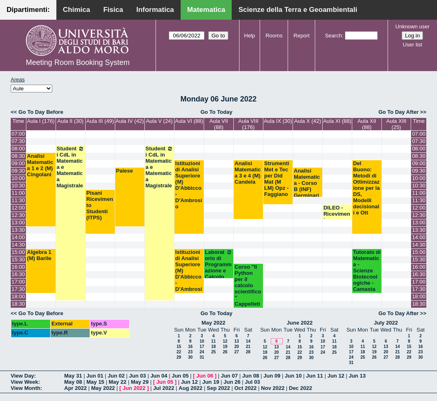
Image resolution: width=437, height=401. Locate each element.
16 (190, 346)
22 (179, 352)
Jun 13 (357, 376)
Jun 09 (271, 376)
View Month (25, 388)
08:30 (18, 156)
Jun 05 (180, 376)
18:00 (18, 296)
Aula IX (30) (278, 121)
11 (213, 341)
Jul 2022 (163, 388)
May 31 (73, 376)
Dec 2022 (300, 388)
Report (301, 35)
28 (248, 352)
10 (202, 341)
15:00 (18, 252)
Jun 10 (293, 376)
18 (213, 346)
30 (190, 357)
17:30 (18, 289)
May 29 (140, 382)
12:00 (18, 208)
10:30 (18, 185)
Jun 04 (158, 376)
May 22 (117, 382)
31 (202, 357)
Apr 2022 (75, 388)
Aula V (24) (159, 121)
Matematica (206, 10)
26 (225, 352)
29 (179, 357)
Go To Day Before (41, 112)
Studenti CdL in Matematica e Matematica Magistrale (70, 167)
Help (249, 35)
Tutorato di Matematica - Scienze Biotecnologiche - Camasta (367, 270)
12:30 (18, 215)
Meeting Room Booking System (78, 62)
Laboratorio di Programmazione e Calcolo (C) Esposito (218, 270)
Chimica (76, 10)
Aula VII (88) (218, 124)
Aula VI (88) (189, 121)
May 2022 (213, 323)
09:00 (18, 163)
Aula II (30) (70, 121)
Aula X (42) (307, 121)
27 (236, 352)
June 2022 (300, 323)
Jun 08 (250, 376)
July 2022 (386, 323)
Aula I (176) (40, 121)
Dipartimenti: (28, 10)
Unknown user (412, 26)
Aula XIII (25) (396, 124)
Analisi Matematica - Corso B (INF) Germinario (307, 186)
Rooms (273, 35)
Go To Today (216, 112)
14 (248, 341)
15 (179, 346)
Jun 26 (231, 382)
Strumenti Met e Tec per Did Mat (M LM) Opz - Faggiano (276, 178)
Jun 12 (336, 376)
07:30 (18, 141)
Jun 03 (137, 376)
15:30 (18, 259)
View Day (22, 376)
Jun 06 (204, 376)
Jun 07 (229, 376)
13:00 (18, 222)
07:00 (18, 134)
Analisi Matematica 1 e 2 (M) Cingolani (40, 165)
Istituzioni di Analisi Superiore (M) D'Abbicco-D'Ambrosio (188, 185)
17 (202, 346)
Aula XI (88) (337, 121)
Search (333, 35)
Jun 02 (116, 376)
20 (236, 346)
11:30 (18, 200)
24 (202, 352)
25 (213, 352)
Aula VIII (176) (248, 124)
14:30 (18, 245)
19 (225, 346)
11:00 (18, 193)
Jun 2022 (134, 388)
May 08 (73, 382)
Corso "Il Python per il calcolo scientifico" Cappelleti (248, 285)
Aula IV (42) (130, 121)
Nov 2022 (272, 388)
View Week (24, 382)
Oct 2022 (245, 388)
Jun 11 (314, 376)
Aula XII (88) (367, 124)
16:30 (18, 274)
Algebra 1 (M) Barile (39, 255)
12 (225, 341)
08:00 (18, 148)
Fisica (113, 10)
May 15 (95, 382)
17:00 (18, 282)
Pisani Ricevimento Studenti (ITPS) (99, 205)
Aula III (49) (100, 121)
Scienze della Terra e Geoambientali (297, 10)
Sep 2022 (218, 388)
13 (236, 341)
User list (412, 44)
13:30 (18, 230)
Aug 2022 (190, 388)
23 (190, 352)
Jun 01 (94, 376)
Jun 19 (210, 382)
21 (248, 346)
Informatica (155, 10)
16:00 (18, 267)
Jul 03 (252, 382)
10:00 (18, 178)
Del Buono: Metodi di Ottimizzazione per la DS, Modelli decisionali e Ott (366, 188)
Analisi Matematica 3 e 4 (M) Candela (248, 172)
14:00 (18, 237)
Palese (124, 171)
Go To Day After (399, 112)
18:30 (18, 304)
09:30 (18, 171)
